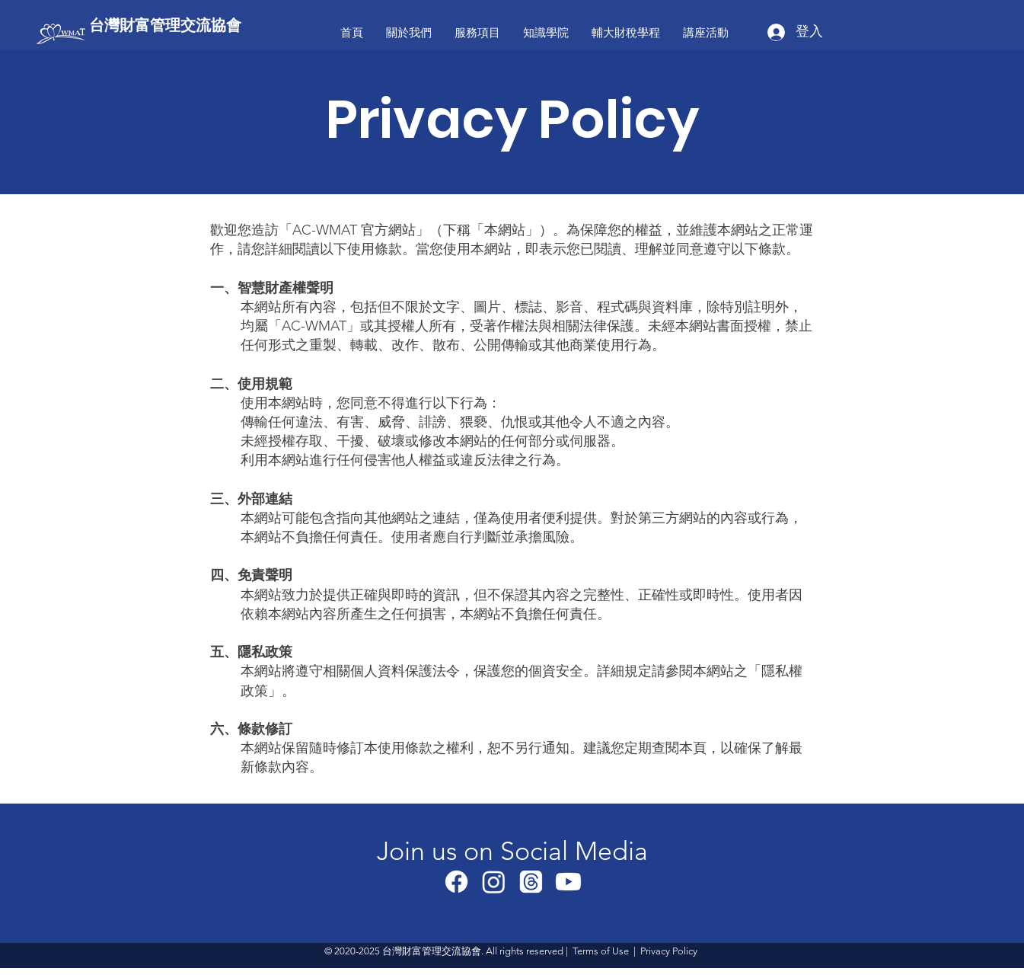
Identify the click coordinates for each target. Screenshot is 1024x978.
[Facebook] (456, 881)
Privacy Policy (668, 951)
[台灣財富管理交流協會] (180, 25)
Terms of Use (601, 951)
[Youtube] (568, 881)
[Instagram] (494, 881)
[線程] (531, 881)
